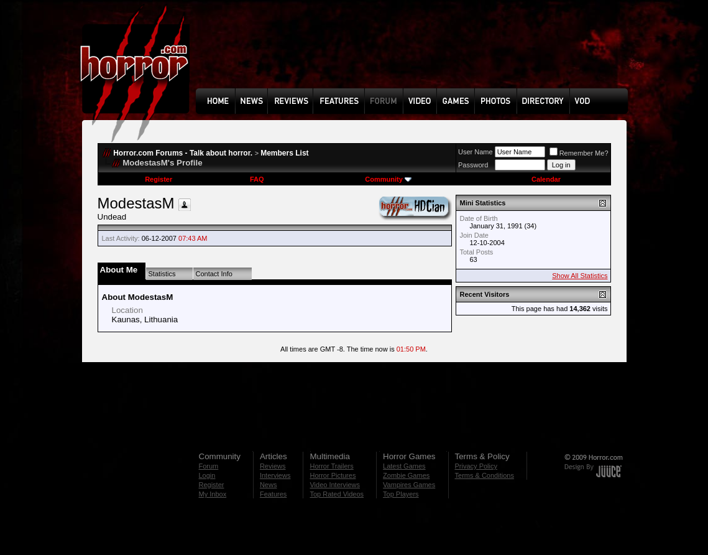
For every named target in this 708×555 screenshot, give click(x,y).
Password (473, 165)
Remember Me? (579, 153)
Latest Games (404, 466)
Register (158, 179)
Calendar (546, 179)
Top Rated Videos (337, 494)
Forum (209, 466)
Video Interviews (335, 484)
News (268, 484)
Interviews (275, 475)
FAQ (257, 179)
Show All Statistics (579, 275)
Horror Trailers (331, 466)
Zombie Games (406, 475)
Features (273, 494)
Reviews (273, 466)
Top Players (400, 494)
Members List (284, 153)
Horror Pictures (333, 475)
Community (388, 179)
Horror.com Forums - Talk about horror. (182, 153)
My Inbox (213, 494)
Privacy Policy (476, 466)
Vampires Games (409, 484)
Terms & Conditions (484, 475)
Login (207, 475)
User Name (475, 152)
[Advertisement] (416, 54)
